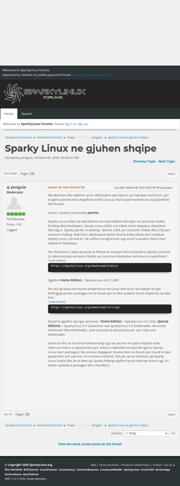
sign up (82, 124)
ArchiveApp (162, 469)
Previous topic (144, 161)
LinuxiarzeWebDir (111, 469)
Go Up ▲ (170, 465)
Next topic (166, 161)
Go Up (8, 414)
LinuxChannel (48, 469)
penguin (97, 137)
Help (93, 465)
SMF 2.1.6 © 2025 (15, 478)
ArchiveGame (13, 474)
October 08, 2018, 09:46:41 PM (66, 187)
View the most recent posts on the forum (90, 444)
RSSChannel (31, 469)
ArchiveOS (147, 469)
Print (171, 174)
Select (61, 261)
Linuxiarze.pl (67, 469)
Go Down (10, 173)
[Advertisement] (90, 33)
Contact (157, 465)
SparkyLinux (132, 469)
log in (69, 124)
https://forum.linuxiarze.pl (90, 75)
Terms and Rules (109, 465)
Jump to (117, 433)
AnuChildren (31, 474)
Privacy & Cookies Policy (135, 465)
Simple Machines (36, 478)
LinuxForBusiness (87, 469)
